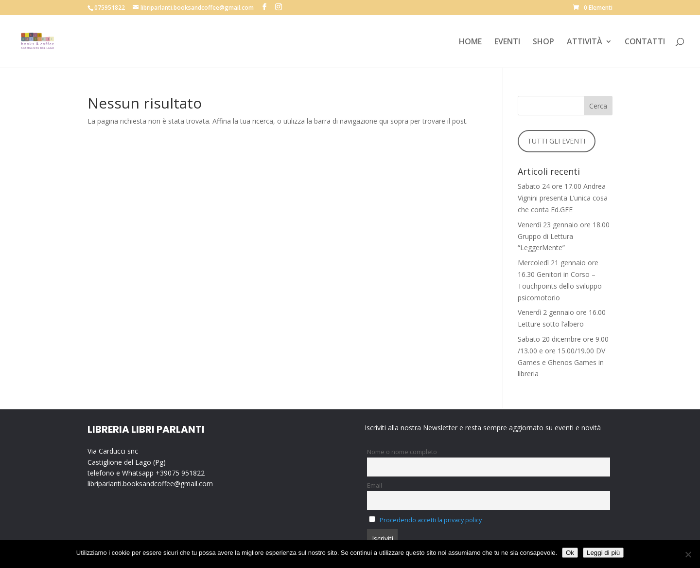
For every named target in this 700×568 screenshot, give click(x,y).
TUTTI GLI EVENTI (556, 141)
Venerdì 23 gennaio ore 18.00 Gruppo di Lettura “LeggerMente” (564, 236)
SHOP (543, 42)
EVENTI (507, 42)
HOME (470, 42)
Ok (570, 552)
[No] (688, 554)
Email (374, 485)
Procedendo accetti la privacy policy (431, 520)
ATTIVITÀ (584, 42)
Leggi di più (603, 552)
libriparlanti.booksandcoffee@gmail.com (150, 483)
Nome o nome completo (402, 452)
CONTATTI (645, 42)
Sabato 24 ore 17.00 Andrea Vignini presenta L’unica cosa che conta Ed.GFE (563, 198)
